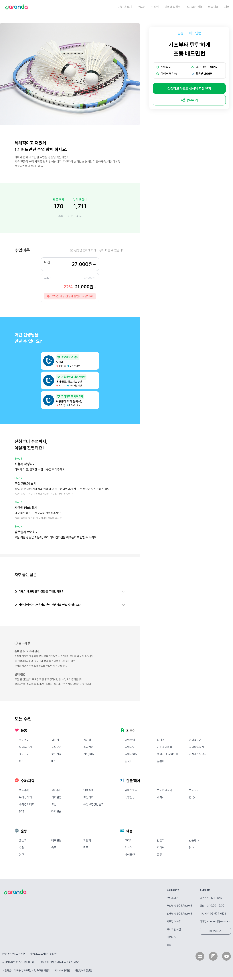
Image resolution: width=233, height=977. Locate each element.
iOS (180, 905)
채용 (226, 7)
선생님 (155, 7)
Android (187, 905)
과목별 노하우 (173, 7)
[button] (70, 591)
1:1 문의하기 (215, 930)
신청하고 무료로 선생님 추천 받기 (189, 88)
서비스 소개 (173, 897)
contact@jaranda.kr (219, 921)
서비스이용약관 (62, 970)
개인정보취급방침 (83, 970)
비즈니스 (213, 7)
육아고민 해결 (194, 7)
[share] (189, 100)
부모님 (141, 7)
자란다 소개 (125, 7)
